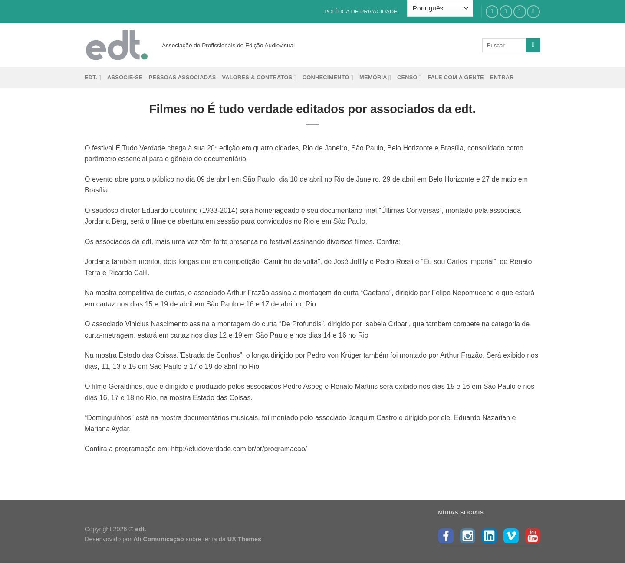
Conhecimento (328, 78)
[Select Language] (440, 8)
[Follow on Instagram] (506, 11)
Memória (375, 78)
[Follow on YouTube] (533, 11)
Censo (409, 78)
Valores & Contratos (259, 78)
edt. (93, 78)
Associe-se (125, 77)
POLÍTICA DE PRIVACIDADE (360, 11)
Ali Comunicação (158, 539)
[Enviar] (533, 45)
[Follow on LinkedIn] (519, 11)
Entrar (502, 77)
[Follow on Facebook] (492, 11)
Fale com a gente (456, 77)
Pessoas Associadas (182, 77)
